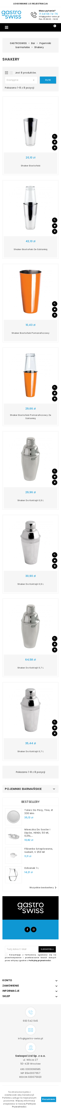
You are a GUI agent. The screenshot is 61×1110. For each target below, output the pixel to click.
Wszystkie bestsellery (43, 888)
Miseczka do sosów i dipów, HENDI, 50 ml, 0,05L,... (37, 833)
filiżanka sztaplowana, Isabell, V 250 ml (38, 850)
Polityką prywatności (40, 960)
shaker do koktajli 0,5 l (30, 500)
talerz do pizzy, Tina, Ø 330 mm (38, 811)
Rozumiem (48, 1099)
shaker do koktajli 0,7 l (30, 667)
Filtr (48, 80)
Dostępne (21, 80)
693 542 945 (30, 1020)
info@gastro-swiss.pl (49, 16)
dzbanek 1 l (31, 868)
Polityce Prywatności (24, 1105)
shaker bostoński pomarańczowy (31, 333)
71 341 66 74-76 (48, 14)
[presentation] (31, 969)
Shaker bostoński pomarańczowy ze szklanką (30, 417)
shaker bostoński (30, 165)
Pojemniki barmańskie (23, 788)
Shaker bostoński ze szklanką (30, 249)
